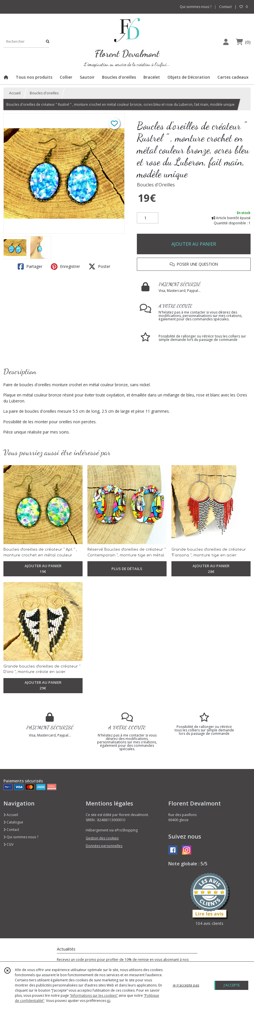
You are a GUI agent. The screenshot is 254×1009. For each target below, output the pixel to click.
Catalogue (13, 822)
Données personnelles (104, 845)
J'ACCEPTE (232, 985)
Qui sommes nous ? (20, 837)
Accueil (15, 93)
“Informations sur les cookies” (94, 995)
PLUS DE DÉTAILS (126, 568)
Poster (99, 266)
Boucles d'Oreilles (156, 185)
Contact (225, 6)
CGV (8, 844)
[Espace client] (226, 41)
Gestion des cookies (102, 838)
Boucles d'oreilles (44, 93)
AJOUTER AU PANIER (193, 244)
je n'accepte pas (186, 985)
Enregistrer (65, 266)
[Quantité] (147, 218)
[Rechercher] (47, 41)
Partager (30, 266)
